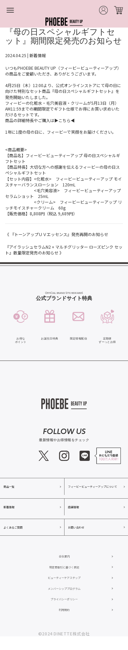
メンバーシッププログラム (64, 588)
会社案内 (64, 556)
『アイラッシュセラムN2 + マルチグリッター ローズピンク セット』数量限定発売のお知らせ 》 (64, 249)
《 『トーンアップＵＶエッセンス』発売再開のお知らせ (56, 234)
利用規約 (64, 610)
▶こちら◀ (64, 120)
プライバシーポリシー (64, 599)
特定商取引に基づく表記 (64, 567)
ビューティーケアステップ (64, 578)
